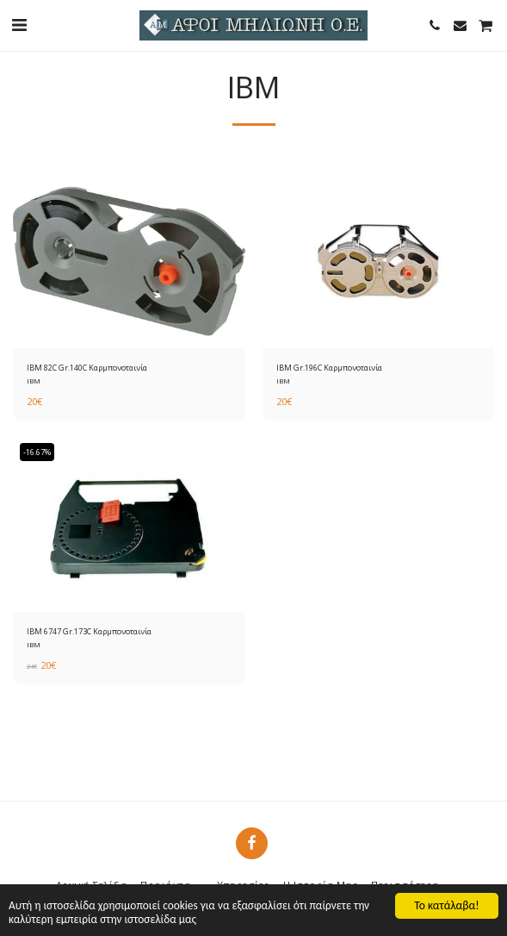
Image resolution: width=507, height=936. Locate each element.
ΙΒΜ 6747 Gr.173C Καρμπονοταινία (89, 631)
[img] (129, 261)
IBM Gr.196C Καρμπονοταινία (329, 367)
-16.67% (37, 452)
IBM (33, 381)
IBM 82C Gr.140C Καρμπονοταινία (87, 367)
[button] (19, 24)
